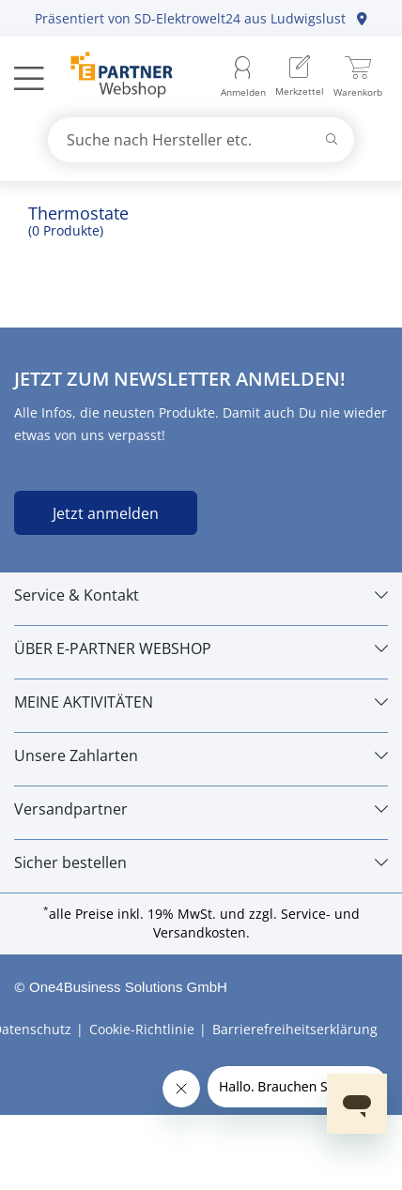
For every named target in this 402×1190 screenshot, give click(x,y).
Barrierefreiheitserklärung (295, 1029)
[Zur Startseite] (111, 77)
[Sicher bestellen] (201, 862)
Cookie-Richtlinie (141, 1029)
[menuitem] (299, 77)
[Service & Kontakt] (201, 595)
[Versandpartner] (201, 808)
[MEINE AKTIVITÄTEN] (201, 702)
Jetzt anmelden (106, 513)
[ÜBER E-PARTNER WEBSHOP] (201, 648)
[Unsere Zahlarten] (201, 755)
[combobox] (201, 139)
